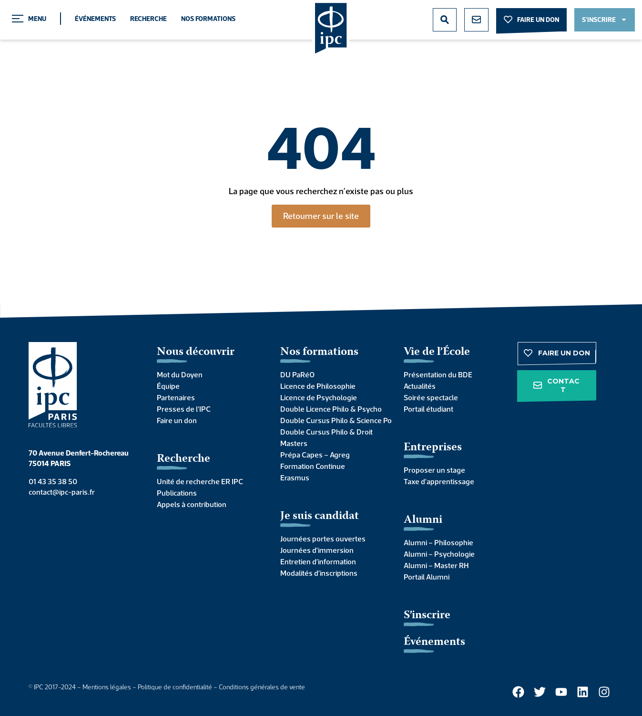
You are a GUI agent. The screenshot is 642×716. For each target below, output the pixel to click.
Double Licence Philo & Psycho (331, 409)
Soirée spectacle (431, 397)
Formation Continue (312, 466)
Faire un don (177, 420)
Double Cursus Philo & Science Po (332, 420)
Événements (95, 18)
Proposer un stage (434, 470)
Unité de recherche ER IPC (200, 481)
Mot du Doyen (180, 374)
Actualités (420, 386)
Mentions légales (106, 687)
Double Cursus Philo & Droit (326, 431)
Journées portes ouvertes (323, 538)
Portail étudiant (428, 409)
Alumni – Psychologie (439, 554)
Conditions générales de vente (262, 687)
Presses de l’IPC (184, 409)
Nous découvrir (195, 352)
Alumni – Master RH (436, 565)
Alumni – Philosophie (438, 542)
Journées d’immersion (317, 550)
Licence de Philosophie (318, 386)
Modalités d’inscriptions (318, 573)
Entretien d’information (318, 561)
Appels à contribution (191, 504)
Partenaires (176, 397)
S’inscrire (427, 615)
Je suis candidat (319, 516)
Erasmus (294, 477)
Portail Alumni (426, 576)
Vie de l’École (437, 352)
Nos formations (208, 18)
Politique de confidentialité (175, 687)
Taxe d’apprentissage (439, 481)
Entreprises (433, 447)
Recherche (148, 18)
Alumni (423, 520)
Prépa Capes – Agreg (315, 454)
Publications (177, 492)
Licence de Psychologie (318, 397)
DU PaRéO (297, 374)
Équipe (168, 386)
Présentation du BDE (438, 374)
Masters (293, 443)
